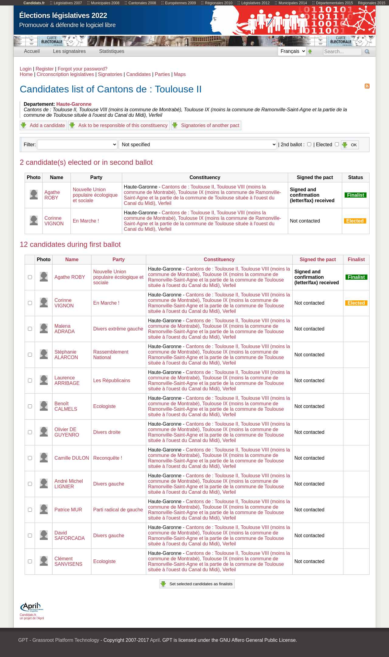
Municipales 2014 (293, 3)
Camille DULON (71, 458)
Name (72, 259)
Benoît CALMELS (65, 406)
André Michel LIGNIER (68, 484)
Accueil (32, 51)
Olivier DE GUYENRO (66, 432)
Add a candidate (47, 125)
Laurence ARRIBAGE (67, 380)
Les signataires (69, 51)
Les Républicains (111, 380)
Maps (180, 74)
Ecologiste (104, 406)
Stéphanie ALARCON (66, 354)
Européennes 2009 (180, 3)
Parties (162, 74)
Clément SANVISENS (68, 561)
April (155, 640)
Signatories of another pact (210, 125)
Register (45, 68)
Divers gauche (108, 483)
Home (26, 74)
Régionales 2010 (218, 3)
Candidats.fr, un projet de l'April (32, 615)
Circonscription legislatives (65, 74)
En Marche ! (86, 220)
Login (26, 68)
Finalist (356, 259)
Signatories (110, 74)
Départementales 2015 (334, 3)
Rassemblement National (111, 354)
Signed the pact (318, 259)
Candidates (138, 74)
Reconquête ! (107, 458)
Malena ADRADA (64, 328)
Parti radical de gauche (118, 509)
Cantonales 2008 (142, 3)
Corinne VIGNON (54, 221)
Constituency (219, 259)
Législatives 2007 (68, 3)
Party (118, 259)
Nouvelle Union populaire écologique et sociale (95, 195)
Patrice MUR (68, 509)
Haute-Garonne (74, 104)
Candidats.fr (34, 3)
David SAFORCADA (69, 535)
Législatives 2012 (255, 3)
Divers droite (107, 432)
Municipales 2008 (105, 3)
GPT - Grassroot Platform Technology (58, 640)
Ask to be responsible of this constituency (123, 125)
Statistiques (111, 51)
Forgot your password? (83, 68)
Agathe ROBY (52, 195)
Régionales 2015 (371, 3)
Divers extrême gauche (118, 328)
